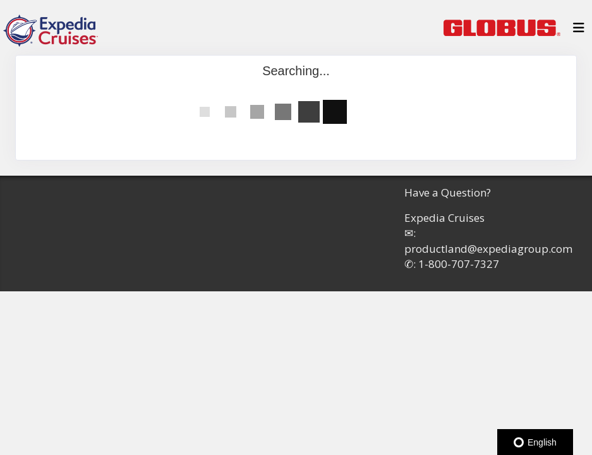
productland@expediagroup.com (488, 248)
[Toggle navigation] (579, 31)
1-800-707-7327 (458, 264)
